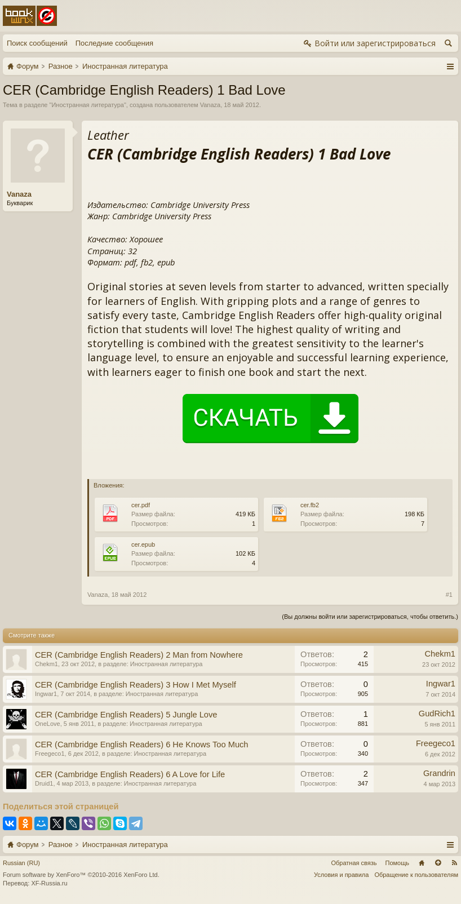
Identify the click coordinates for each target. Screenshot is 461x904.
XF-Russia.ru (49, 883)
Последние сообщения (114, 43)
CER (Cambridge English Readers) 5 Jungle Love (126, 714)
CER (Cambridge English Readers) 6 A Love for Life (130, 774)
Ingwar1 (46, 693)
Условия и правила (341, 874)
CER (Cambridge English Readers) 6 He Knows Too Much (142, 744)
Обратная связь (353, 862)
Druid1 (44, 783)
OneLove (47, 723)
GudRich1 (437, 713)
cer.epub (143, 544)
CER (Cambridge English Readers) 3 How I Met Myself (135, 684)
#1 (449, 594)
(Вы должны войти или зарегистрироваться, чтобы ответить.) (370, 616)
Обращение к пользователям (416, 874)
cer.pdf (140, 505)
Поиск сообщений (37, 43)
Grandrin (439, 773)
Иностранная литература (87, 104)
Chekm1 (46, 664)
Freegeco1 (50, 753)
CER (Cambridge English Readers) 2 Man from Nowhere (139, 654)
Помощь (397, 862)
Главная (421, 863)
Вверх (438, 863)
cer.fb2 (309, 505)
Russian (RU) (21, 862)
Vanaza (210, 104)
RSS (454, 863)
